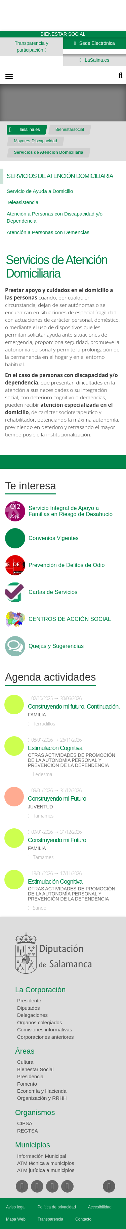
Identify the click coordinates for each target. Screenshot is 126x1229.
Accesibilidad (100, 1207)
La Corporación (40, 989)
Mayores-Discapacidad (35, 141)
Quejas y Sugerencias (56, 646)
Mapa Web (16, 1219)
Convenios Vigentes (54, 538)
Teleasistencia (22, 202)
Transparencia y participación (31, 46)
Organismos (35, 1112)
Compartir (8, 462)
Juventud (40, 806)
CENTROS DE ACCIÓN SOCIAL (70, 619)
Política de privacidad (57, 1207)
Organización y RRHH (42, 1098)
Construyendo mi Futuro (57, 798)
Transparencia (50, 1219)
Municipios (32, 1145)
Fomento (27, 1084)
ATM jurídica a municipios (46, 1170)
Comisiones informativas (44, 1029)
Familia (37, 714)
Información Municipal (41, 1156)
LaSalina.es (96, 60)
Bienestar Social (35, 1069)
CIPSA (24, 1123)
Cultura (25, 1062)
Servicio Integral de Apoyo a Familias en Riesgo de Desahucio (71, 511)
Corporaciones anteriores (45, 1037)
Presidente (29, 1000)
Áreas (24, 1051)
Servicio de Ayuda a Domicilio (40, 191)
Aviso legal (16, 1207)
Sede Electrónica (96, 43)
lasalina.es (30, 129)
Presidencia (30, 1076)
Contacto (83, 1219)
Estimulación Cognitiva (55, 748)
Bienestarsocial (69, 129)
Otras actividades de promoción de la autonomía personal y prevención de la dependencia (71, 760)
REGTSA (27, 1131)
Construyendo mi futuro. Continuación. (74, 706)
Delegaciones (32, 1015)
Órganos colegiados (39, 1022)
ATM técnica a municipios (45, 1163)
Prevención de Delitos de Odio (67, 565)
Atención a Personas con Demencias (48, 232)
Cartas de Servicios (53, 592)
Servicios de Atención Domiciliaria (48, 152)
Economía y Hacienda (42, 1091)
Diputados (28, 1008)
